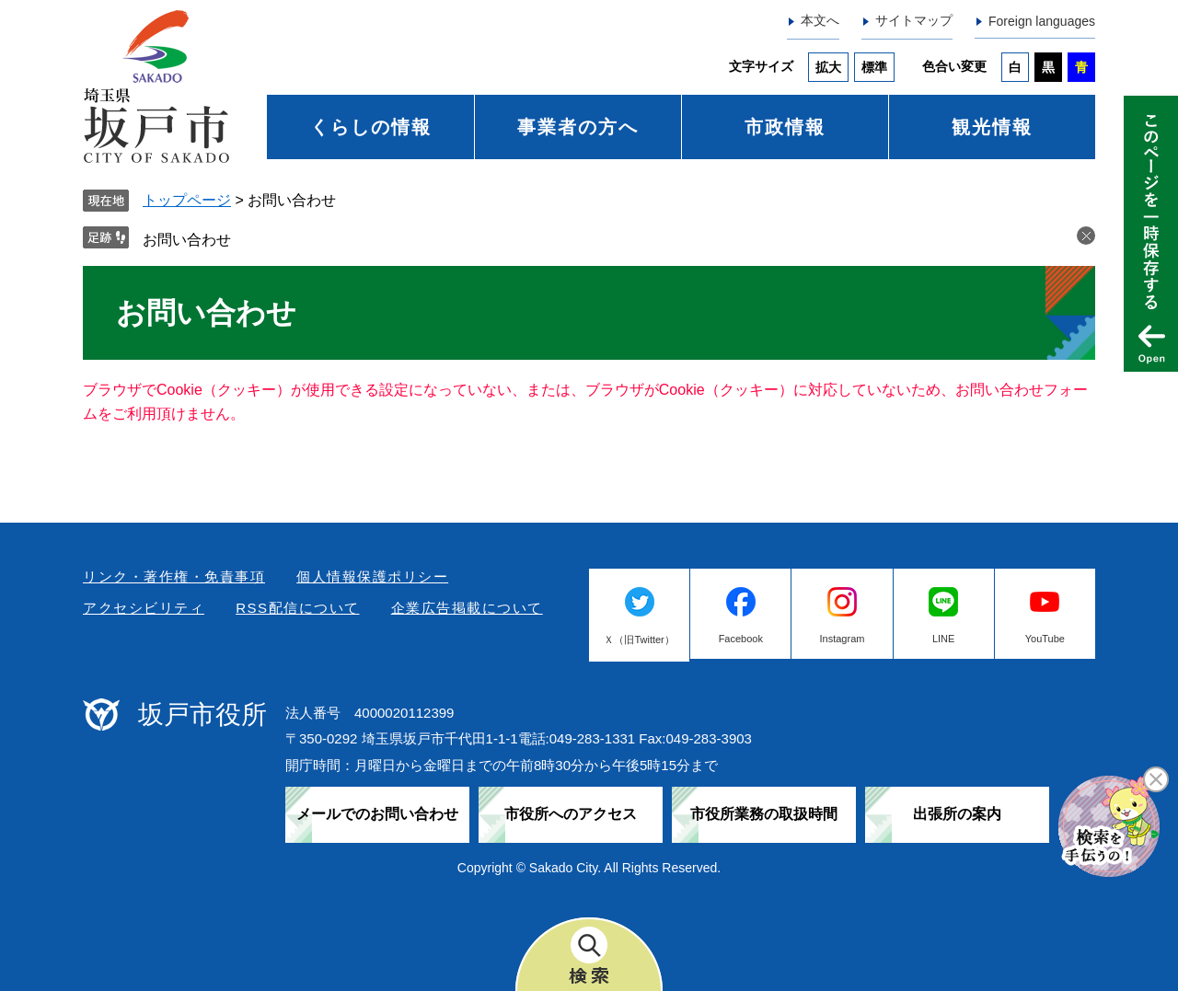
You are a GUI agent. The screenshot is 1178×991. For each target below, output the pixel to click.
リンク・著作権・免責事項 (174, 576)
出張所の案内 (957, 814)
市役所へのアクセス (570, 814)
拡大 (828, 67)
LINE (943, 638)
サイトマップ (914, 20)
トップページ (187, 200)
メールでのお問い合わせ (377, 814)
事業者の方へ (578, 127)
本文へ (820, 20)
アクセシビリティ (143, 608)
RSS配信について (297, 608)
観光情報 (992, 127)
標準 (874, 67)
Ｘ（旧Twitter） (639, 639)
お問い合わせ (187, 240)
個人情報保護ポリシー (372, 576)
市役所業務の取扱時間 (763, 814)
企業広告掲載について (467, 608)
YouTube (1045, 638)
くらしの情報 (371, 127)
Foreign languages (1041, 21)
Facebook (741, 638)
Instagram (842, 638)
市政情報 (785, 127)
